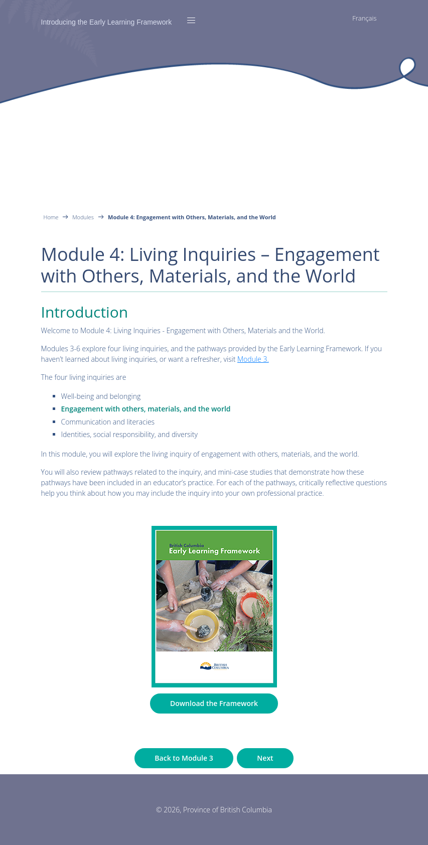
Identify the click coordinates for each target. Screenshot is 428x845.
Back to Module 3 (184, 758)
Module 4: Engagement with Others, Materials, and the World (192, 217)
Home (52, 217)
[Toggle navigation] (191, 21)
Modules (83, 217)
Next (265, 758)
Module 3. (253, 359)
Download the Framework (214, 703)
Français (364, 18)
